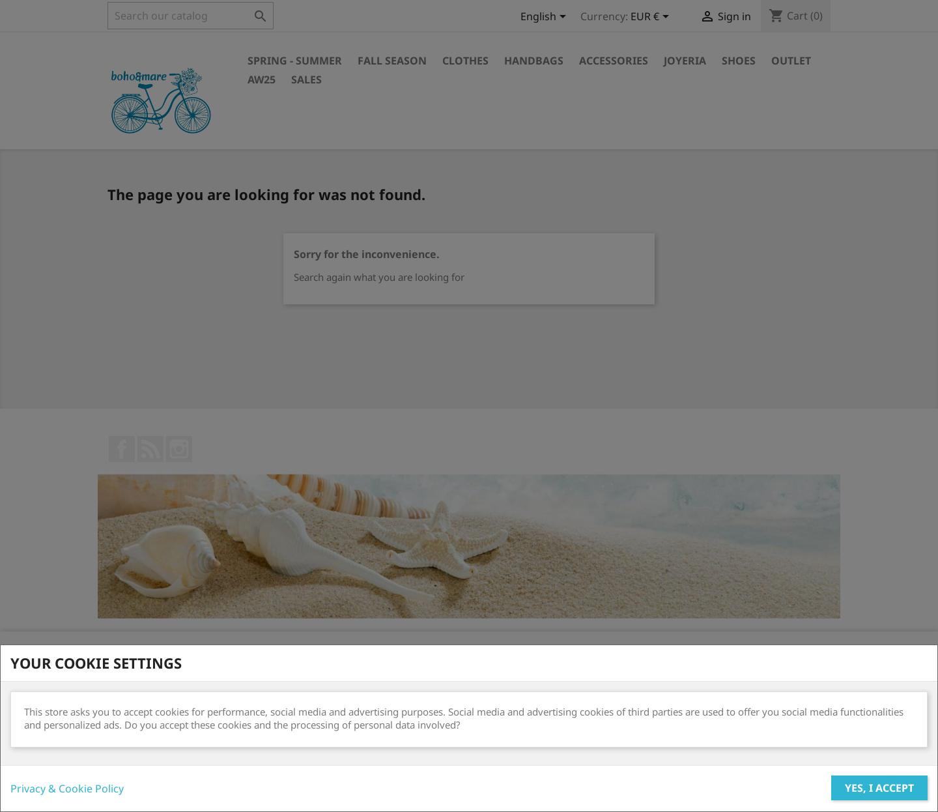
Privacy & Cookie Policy (67, 788)
